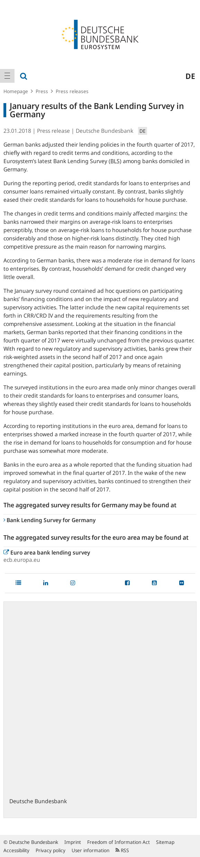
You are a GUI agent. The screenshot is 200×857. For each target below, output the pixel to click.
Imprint (72, 842)
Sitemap (165, 842)
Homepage (15, 91)
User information (90, 850)
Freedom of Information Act (118, 842)
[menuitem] (7, 76)
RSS (122, 850)
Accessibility (16, 850)
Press (42, 91)
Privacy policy (50, 850)
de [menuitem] (190, 76)
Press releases (72, 91)
